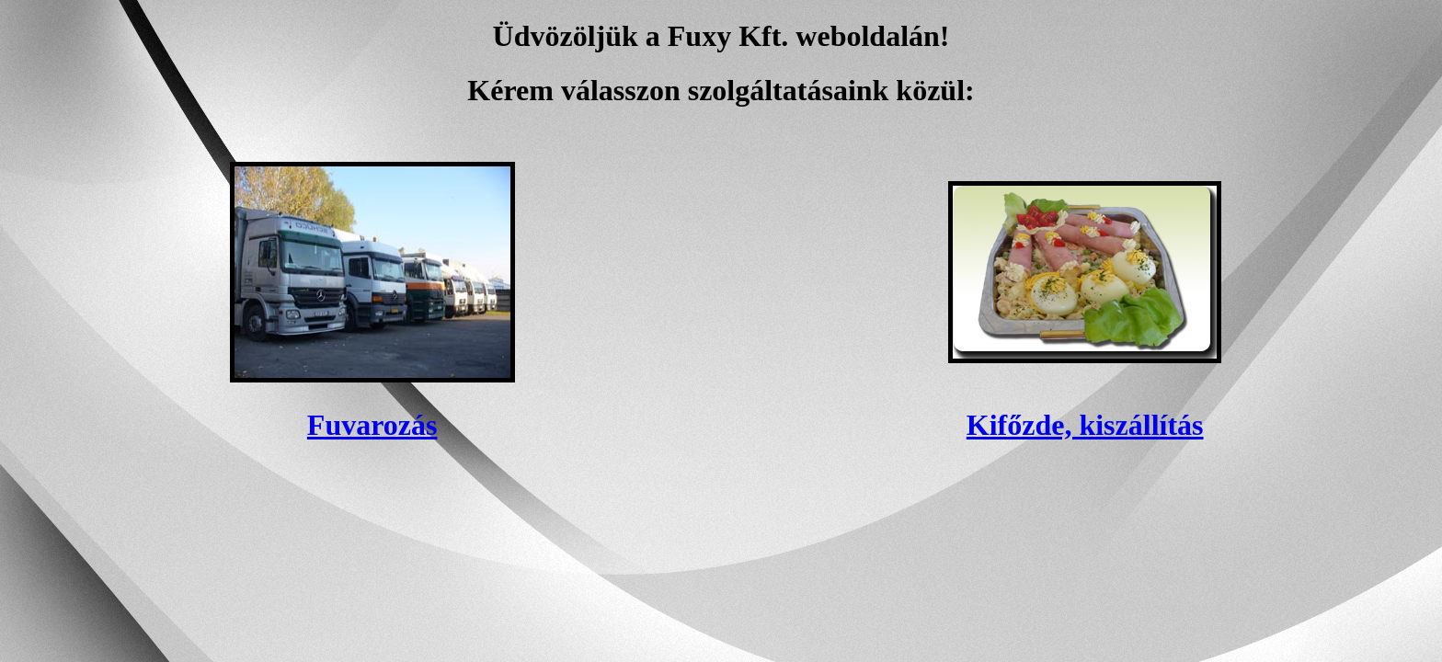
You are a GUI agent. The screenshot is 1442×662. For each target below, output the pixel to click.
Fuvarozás (372, 424)
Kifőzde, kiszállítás (1085, 424)
